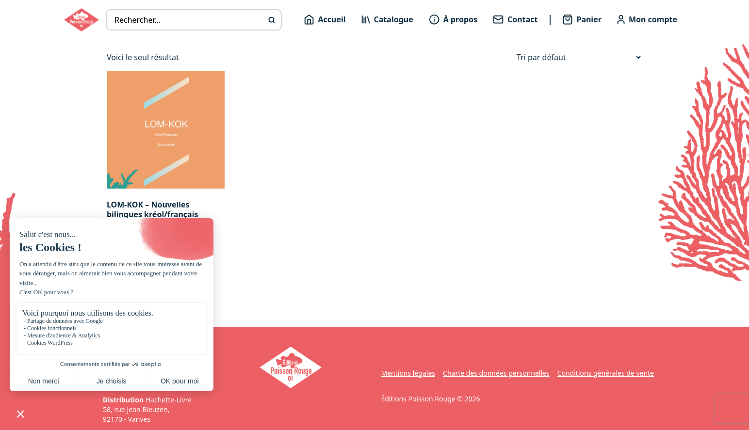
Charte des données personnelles (496, 373)
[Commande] (578, 57)
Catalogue (387, 19)
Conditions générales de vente (605, 373)
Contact (515, 19)
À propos (453, 19)
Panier (582, 19)
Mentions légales (408, 373)
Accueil (324, 19)
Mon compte (647, 19)
